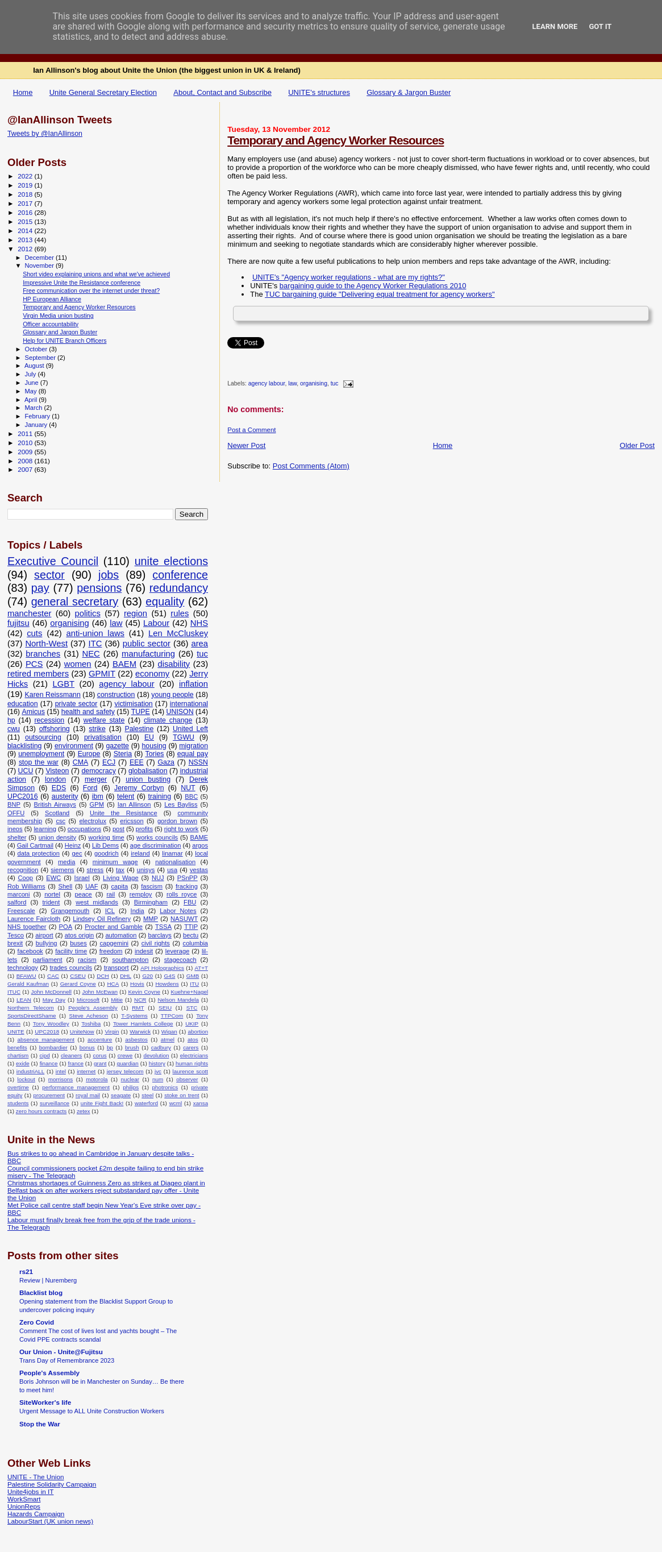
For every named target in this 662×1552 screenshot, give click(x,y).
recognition (22, 869)
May (32, 391)
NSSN (198, 762)
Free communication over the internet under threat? (91, 290)
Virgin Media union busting (58, 315)
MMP (150, 918)
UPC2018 (47, 1031)
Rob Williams (26, 886)
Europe (89, 754)
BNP (13, 804)
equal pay (192, 754)
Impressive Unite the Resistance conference (81, 282)
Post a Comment (251, 429)
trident (51, 902)
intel (61, 1071)
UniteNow (82, 1031)
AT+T (201, 968)
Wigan (169, 1031)
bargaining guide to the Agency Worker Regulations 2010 (373, 285)
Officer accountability (50, 324)
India (137, 910)
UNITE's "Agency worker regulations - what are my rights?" (348, 277)
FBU (190, 902)
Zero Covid (36, 1322)
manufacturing (148, 653)
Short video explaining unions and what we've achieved (96, 274)
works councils (157, 837)
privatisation (103, 737)
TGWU (183, 737)
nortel (52, 894)
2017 (26, 203)
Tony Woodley (51, 1023)
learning (45, 828)
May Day (54, 1000)
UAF (91, 886)
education (22, 704)
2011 (26, 433)
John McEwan (100, 992)
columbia (195, 943)
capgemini (113, 943)
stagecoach (180, 959)
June (32, 382)
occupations (84, 828)
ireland (140, 853)
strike (97, 729)
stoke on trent (181, 1095)
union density (57, 837)
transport (116, 967)
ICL (110, 910)
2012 (26, 248)
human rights (192, 1063)
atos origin (79, 935)
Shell (66, 886)
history (157, 1063)
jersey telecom (125, 1071)
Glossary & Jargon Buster (409, 92)
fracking (187, 886)
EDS (59, 788)
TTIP (191, 926)
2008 (26, 460)
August (35, 365)
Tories (154, 754)
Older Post (637, 445)
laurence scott (190, 1071)
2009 (26, 451)
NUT (188, 788)
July (31, 374)
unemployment (41, 754)
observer (187, 1079)
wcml (175, 1103)
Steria (123, 754)
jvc (158, 1071)
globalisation (148, 771)
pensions (99, 588)
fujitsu (18, 623)
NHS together (26, 926)
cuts (34, 633)
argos (200, 845)
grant (100, 1063)
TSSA (163, 926)
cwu (13, 729)
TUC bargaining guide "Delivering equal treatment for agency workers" (380, 294)
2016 (26, 212)
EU (149, 737)
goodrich (106, 853)
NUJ (158, 877)
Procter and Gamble (114, 926)
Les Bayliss (180, 804)
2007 (26, 469)
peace (83, 894)
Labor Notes (178, 910)
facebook (30, 951)
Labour (156, 623)
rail (110, 894)
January (37, 424)
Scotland (57, 813)
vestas (199, 869)
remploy (141, 894)
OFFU (15, 813)
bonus (87, 1047)
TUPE (140, 712)
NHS (199, 623)
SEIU (165, 1008)
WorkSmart (23, 1499)
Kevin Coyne (144, 992)
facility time (71, 951)
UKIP (191, 1023)
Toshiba (91, 1023)
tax (120, 869)
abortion (198, 1031)
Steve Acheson (89, 1015)
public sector (146, 643)
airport (44, 935)
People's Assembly (93, 1008)
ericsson (131, 821)
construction (116, 695)
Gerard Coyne (78, 984)
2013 (26, 239)
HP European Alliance (52, 299)
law (292, 384)
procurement (48, 1095)
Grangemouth (70, 910)
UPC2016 (22, 796)
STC (192, 1008)
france (75, 1063)
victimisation (134, 704)
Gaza (165, 762)
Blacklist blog (41, 1292)
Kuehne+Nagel (190, 992)
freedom (111, 951)
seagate (121, 1095)
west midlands (97, 902)
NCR (140, 1000)
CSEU (77, 976)
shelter (16, 837)
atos (193, 1039)
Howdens (166, 984)
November (40, 265)
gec (77, 853)
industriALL (30, 1071)
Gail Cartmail (35, 845)
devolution (156, 1055)
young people (172, 695)
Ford (90, 788)
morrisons (60, 1079)
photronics (165, 1087)
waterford (146, 1103)
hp (11, 720)
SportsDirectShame (31, 1015)
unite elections (171, 561)
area (199, 643)
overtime (18, 1087)
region (135, 613)
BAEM (124, 664)
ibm (97, 796)
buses (78, 943)
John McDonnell (51, 992)
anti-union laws (95, 633)
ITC (95, 643)
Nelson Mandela (178, 1000)
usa (172, 869)
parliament (48, 959)
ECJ (108, 762)
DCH (103, 976)
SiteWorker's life (45, 1402)
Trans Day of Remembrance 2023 (66, 1360)
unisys (146, 869)
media (66, 861)
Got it (600, 26)
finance (49, 1063)
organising (313, 384)
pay (40, 588)
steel (147, 1095)
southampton (130, 959)
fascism (152, 886)
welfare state (104, 720)
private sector (76, 704)
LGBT (63, 683)
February (38, 416)
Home (23, 92)
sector (49, 574)
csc (60, 821)
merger (96, 779)
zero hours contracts (41, 1111)
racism (87, 959)
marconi (18, 894)
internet (86, 1071)
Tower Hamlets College (143, 1023)
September (41, 357)
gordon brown (177, 821)
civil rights (155, 943)
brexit (15, 943)
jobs (108, 574)
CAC (53, 976)
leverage (177, 951)
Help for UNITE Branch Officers (64, 340)
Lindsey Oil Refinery (102, 918)
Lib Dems (105, 845)
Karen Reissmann (53, 695)
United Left (190, 729)
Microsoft (88, 1000)
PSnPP (187, 877)
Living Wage (121, 877)
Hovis (137, 984)
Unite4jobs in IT (30, 1491)
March (34, 407)
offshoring (54, 729)
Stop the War (39, 1423)
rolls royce (181, 894)
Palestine (138, 729)
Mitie (117, 1000)
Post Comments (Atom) (311, 466)
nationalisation (175, 861)
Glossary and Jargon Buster (60, 332)
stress (95, 869)
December (40, 257)
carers (190, 1047)
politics (88, 613)
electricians (194, 1055)
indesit (144, 951)
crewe (125, 1055)
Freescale (21, 910)
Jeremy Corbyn (139, 788)
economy (152, 673)
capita (119, 886)
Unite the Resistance (123, 813)
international (189, 704)
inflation (193, 683)
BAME (199, 837)
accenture (100, 1039)
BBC (191, 796)
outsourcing (43, 737)
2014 (26, 230)
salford (16, 902)
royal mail (88, 1095)
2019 (26, 185)
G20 (147, 976)
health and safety (88, 712)
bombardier (53, 1047)
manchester (29, 613)
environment (74, 746)
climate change (168, 720)
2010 (26, 442)
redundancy (178, 588)
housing (154, 746)
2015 (26, 221)
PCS (34, 664)
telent (125, 796)
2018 (26, 194)
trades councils (70, 967)
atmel (167, 1039)
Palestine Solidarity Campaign (51, 1484)
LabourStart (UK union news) (50, 1521)
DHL (125, 976)
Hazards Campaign (35, 1513)
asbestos (136, 1039)
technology (22, 967)
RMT (138, 1008)
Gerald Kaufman (28, 984)
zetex (83, 1111)
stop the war (39, 762)
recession (49, 720)
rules (179, 613)
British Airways (55, 804)
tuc (335, 384)
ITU (194, 984)
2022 (26, 176)
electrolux (92, 821)
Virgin (112, 1031)
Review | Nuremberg (48, 1280)
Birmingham (151, 902)
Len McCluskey (178, 633)
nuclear (130, 1079)
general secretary (75, 601)
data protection (39, 853)
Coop (25, 877)
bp (110, 1047)
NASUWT (184, 918)
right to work (181, 828)
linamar (172, 853)
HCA (113, 984)
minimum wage (115, 861)
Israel (82, 877)
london (55, 779)
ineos (15, 828)
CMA (80, 762)
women (77, 664)
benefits (17, 1047)
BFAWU (26, 976)
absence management (46, 1039)
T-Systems (134, 1015)
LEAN (23, 1000)
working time (106, 837)
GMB (192, 976)
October (37, 349)
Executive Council (52, 561)
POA (65, 926)
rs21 (26, 1271)
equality (164, 601)
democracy (98, 771)
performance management (76, 1087)
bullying (46, 943)
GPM (97, 804)
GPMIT (102, 673)
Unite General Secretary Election (103, 92)
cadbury (161, 1047)
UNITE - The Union (35, 1476)
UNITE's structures (319, 92)
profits (144, 828)
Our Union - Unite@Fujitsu (61, 1351)
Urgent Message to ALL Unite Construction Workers (91, 1411)
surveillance (54, 1103)
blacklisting (24, 746)
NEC (91, 653)
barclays (160, 935)
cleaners (71, 1055)
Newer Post (246, 445)
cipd (45, 1055)
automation (120, 935)
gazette (117, 746)
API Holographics (162, 968)
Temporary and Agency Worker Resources (335, 140)
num (157, 1079)
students (17, 1103)
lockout (26, 1079)
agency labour (266, 384)
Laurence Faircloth (33, 918)
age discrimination (155, 845)
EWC (53, 877)
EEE (137, 762)
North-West (46, 643)
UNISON (180, 712)
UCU (26, 771)
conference (180, 574)
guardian (127, 1063)
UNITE (15, 1031)
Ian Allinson (134, 804)
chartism (17, 1055)
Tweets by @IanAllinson (44, 134)
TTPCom (172, 1015)
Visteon (57, 771)
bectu (190, 935)
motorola (96, 1079)
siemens (62, 869)
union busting (148, 779)
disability (173, 664)
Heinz (73, 845)
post (118, 828)
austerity (65, 796)
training (160, 796)
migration (193, 746)
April (31, 399)
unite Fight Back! (102, 1103)
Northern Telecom (30, 1008)
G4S (170, 976)
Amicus (33, 712)
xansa (200, 1103)
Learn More (555, 26)
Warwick (140, 1031)
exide (23, 1063)
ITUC (13, 992)
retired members (38, 673)
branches (43, 653)
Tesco (15, 935)
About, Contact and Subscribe (222, 92)
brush (132, 1047)
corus (99, 1055)
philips (131, 1087)
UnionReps (23, 1506)
